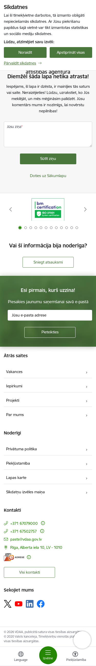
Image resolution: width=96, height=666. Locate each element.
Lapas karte (16, 477)
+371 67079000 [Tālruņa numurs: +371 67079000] (24, 523)
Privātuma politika (21, 448)
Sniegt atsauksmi (48, 262)
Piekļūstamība (18, 463)
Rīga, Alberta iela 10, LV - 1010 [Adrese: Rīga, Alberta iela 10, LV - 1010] (36, 547)
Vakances (14, 371)
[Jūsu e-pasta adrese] (50, 315)
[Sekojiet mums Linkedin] (30, 604)
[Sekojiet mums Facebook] (41, 604)
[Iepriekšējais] (10, 209)
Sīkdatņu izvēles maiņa (25, 491)
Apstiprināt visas (71, 52)
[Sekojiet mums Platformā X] (8, 604)
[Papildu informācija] (43, 523)
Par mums (15, 414)
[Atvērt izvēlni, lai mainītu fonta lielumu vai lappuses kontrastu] (75, 657)
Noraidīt (25, 52)
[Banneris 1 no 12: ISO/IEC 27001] (48, 209)
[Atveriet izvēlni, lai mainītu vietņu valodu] (21, 657)
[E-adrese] (14, 557)
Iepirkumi (14, 386)
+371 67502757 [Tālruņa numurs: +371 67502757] (23, 531)
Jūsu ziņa (14, 126)
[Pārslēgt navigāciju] (48, 655)
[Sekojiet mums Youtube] (19, 604)
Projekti (12, 400)
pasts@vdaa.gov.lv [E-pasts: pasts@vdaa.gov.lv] (26, 539)
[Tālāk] (85, 209)
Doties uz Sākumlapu (48, 175)
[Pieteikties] (50, 332)
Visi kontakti (29, 572)
